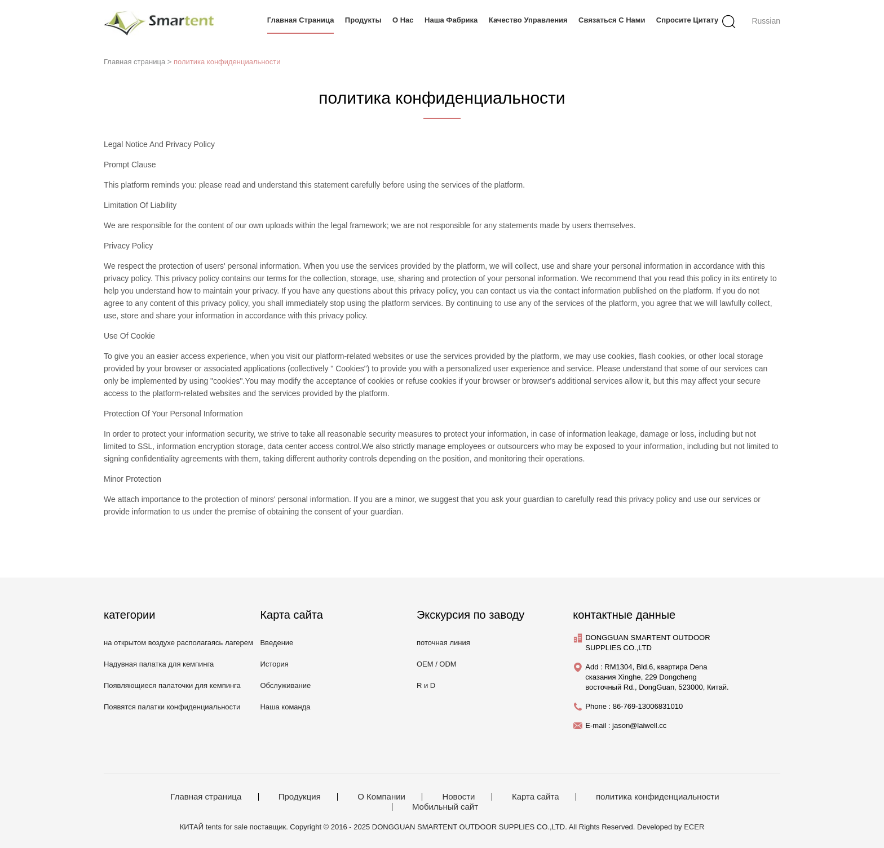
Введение (276, 642)
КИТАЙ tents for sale (213, 827)
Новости (458, 797)
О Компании (381, 797)
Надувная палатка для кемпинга (159, 664)
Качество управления (528, 20)
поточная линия (443, 642)
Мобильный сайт (445, 807)
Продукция (300, 797)
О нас (403, 20)
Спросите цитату (687, 20)
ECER (694, 827)
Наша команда (285, 707)
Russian (766, 20)
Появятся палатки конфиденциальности (172, 707)
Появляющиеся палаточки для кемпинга (172, 685)
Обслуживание (285, 685)
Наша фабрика (451, 20)
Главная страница (300, 20)
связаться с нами (611, 20)
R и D (426, 685)
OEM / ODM (437, 664)
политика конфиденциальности (227, 61)
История (274, 664)
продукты (363, 20)
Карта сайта (535, 797)
